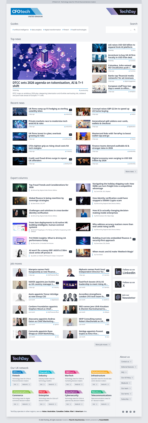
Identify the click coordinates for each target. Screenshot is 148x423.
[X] (127, 412)
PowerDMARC (104, 420)
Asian (44, 411)
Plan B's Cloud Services (77, 420)
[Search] (120, 29)
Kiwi (71, 411)
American (79, 411)
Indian (66, 411)
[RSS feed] (134, 412)
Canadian (60, 411)
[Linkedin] (123, 412)
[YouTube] (130, 412)
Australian (51, 411)
